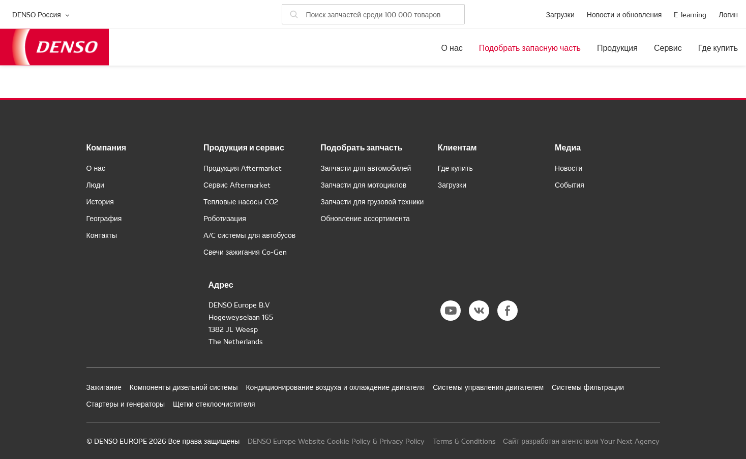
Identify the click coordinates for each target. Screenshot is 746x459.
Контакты (101, 235)
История (100, 201)
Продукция (617, 47)
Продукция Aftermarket (242, 168)
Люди (95, 184)
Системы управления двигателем (488, 387)
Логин (728, 14)
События (569, 184)
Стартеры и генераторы (125, 404)
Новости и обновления (624, 14)
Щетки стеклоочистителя (214, 404)
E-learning (690, 14)
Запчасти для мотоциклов (363, 184)
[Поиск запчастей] (373, 14)
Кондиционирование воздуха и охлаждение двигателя (335, 387)
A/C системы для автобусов (249, 235)
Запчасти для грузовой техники (372, 201)
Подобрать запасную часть (530, 47)
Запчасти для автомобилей (365, 168)
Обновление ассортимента (364, 218)
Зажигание (104, 387)
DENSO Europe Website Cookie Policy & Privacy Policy (336, 441)
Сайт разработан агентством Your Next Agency (581, 441)
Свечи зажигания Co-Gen (245, 252)
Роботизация (224, 218)
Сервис (668, 47)
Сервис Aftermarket (237, 184)
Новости (568, 168)
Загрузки (560, 14)
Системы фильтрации (588, 387)
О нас (452, 47)
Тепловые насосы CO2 (240, 201)
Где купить (718, 47)
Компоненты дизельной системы (184, 387)
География (104, 218)
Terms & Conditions (464, 441)
